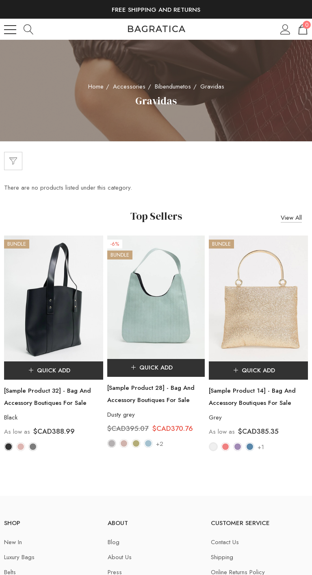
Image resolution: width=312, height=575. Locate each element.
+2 (159, 444)
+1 (261, 447)
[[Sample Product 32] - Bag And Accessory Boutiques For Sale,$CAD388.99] (53, 298)
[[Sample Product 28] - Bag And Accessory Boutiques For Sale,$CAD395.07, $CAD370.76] (155, 297)
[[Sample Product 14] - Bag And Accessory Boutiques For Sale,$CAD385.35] (258, 298)
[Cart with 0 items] (302, 29)
